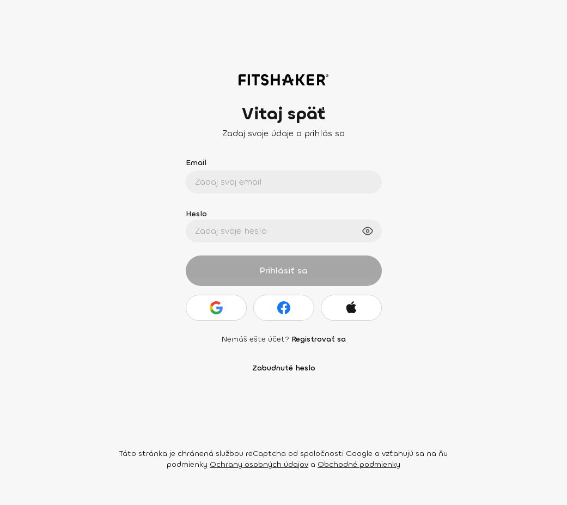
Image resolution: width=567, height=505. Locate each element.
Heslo (196, 214)
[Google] (216, 308)
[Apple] (351, 308)
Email (196, 162)
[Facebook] (283, 308)
